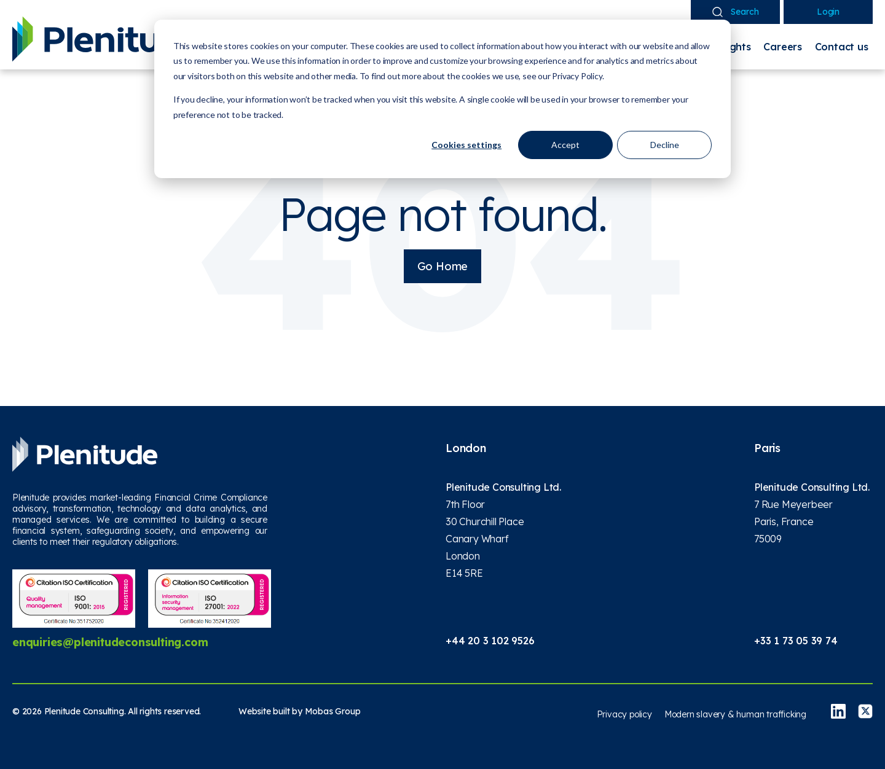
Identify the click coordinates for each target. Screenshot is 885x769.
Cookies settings (466, 144)
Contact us (841, 47)
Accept (565, 144)
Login (828, 11)
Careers (782, 47)
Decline (664, 144)
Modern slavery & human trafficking (735, 714)
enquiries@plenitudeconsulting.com (110, 642)
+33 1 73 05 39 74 (796, 640)
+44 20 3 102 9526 (490, 640)
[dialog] (442, 99)
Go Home (442, 266)
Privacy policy (624, 714)
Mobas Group (333, 711)
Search (735, 11)
